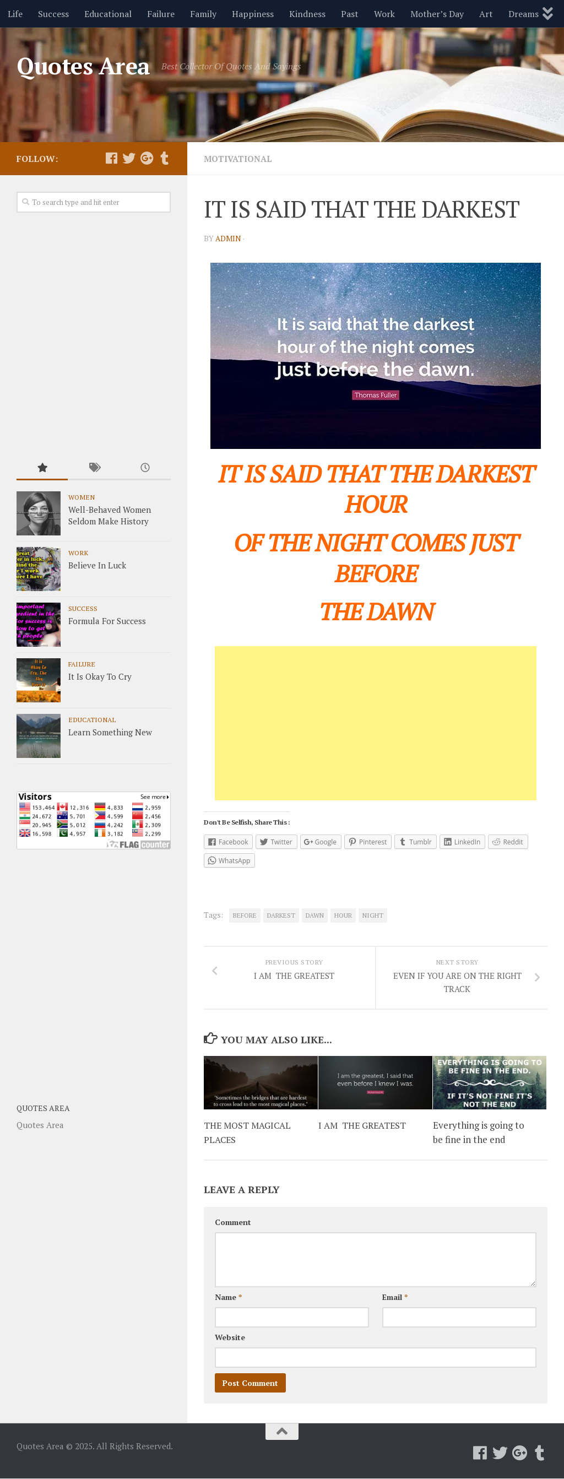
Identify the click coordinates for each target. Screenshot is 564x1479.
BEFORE (245, 915)
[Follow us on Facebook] (111, 158)
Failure (161, 14)
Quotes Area (83, 65)
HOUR (343, 915)
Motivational (240, 159)
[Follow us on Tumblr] (164, 158)
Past (350, 14)
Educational (108, 14)
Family (203, 14)
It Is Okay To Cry (100, 676)
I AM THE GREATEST (364, 1125)
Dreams (523, 14)
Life (15, 14)
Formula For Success (107, 620)
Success (53, 14)
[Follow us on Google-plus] (146, 158)
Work (384, 14)
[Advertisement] (375, 723)
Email (395, 1297)
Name (228, 1297)
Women (81, 496)
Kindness (307, 14)
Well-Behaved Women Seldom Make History (109, 515)
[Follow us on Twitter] (128, 158)
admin (228, 238)
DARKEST (281, 915)
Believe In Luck (97, 565)
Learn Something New (110, 732)
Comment (233, 1222)
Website (230, 1337)
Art (486, 14)
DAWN (315, 915)
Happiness (253, 14)
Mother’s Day (437, 14)
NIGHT (372, 915)
